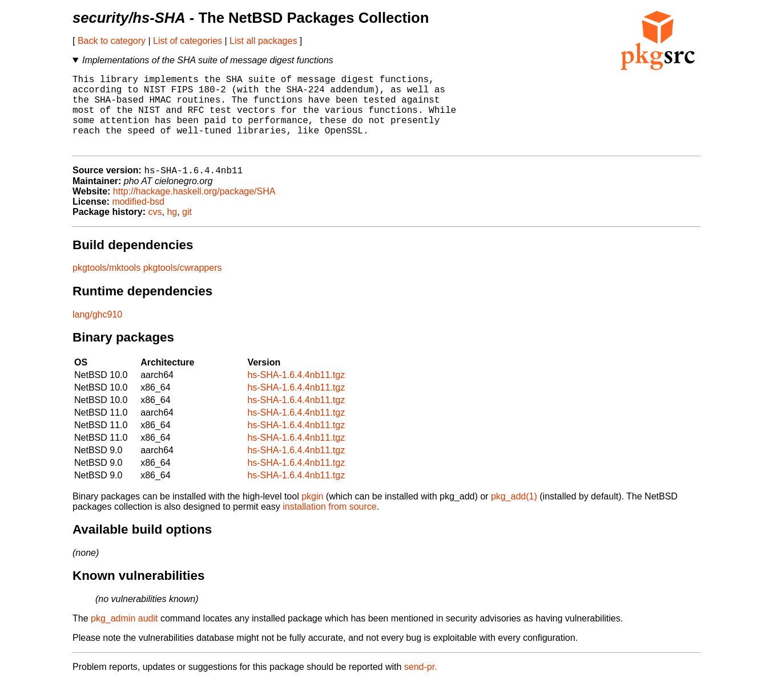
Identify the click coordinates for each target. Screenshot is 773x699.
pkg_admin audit (124, 636)
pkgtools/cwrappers (182, 285)
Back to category (112, 41)
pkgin (312, 514)
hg (172, 229)
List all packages (263, 41)
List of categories (187, 41)
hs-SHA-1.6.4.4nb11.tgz (296, 392)
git (187, 229)
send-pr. (420, 684)
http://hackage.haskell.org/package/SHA (194, 209)
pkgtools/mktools (106, 285)
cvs (155, 229)
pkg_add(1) (514, 514)
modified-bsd (138, 219)
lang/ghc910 (97, 332)
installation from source (330, 524)
